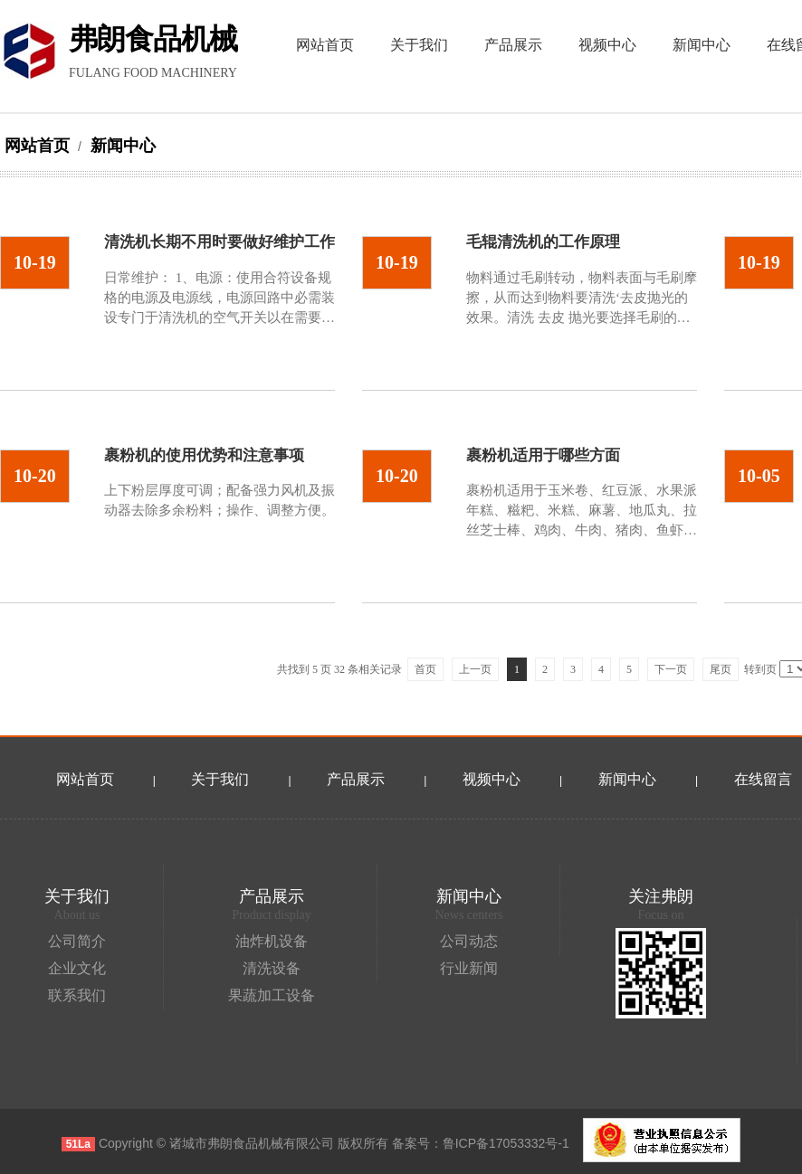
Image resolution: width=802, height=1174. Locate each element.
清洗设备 (272, 968)
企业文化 (77, 968)
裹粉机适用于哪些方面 (543, 455)
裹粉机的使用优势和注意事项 (204, 455)
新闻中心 (121, 146)
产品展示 (356, 779)
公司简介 (77, 941)
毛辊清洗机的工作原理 (543, 242)
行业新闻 (469, 968)
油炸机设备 (271, 941)
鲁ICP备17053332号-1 (506, 1143)
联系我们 (77, 995)
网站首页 (37, 146)
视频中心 (491, 779)
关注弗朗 (660, 896)
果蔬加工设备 (271, 995)
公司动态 (469, 941)
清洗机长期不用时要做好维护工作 (219, 242)
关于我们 (220, 779)
